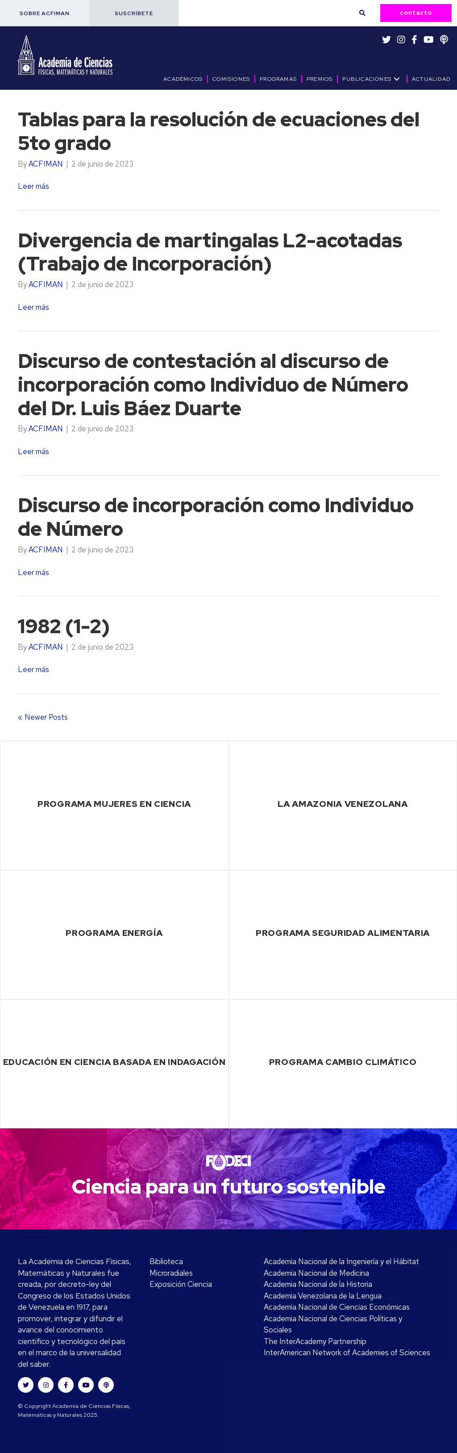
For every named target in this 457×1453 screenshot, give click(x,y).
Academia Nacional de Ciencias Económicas (337, 1307)
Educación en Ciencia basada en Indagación (114, 1062)
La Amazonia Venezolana (342, 804)
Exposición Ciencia (181, 1284)
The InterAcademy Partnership (315, 1341)
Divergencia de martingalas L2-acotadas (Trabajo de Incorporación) (210, 252)
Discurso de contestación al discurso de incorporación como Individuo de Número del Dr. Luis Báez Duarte (213, 384)
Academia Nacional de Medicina (316, 1273)
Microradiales (171, 1273)
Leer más (33, 186)
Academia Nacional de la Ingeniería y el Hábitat (341, 1261)
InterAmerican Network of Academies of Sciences (347, 1352)
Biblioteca (166, 1261)
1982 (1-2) (64, 626)
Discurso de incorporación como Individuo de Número (216, 517)
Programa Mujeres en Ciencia (114, 804)
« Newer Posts (43, 717)
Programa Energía (114, 933)
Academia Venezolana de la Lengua (323, 1296)
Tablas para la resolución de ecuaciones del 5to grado (219, 131)
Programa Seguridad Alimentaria (343, 933)
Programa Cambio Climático (343, 1062)
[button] (44, 13)
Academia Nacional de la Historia (318, 1284)
